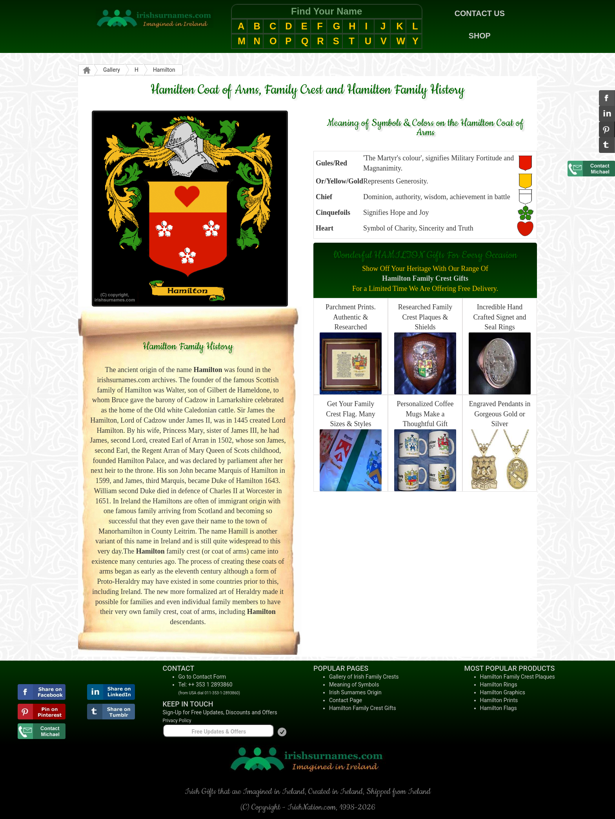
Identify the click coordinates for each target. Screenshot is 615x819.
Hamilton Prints (499, 700)
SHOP (480, 35)
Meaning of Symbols (354, 684)
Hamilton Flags (498, 708)
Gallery (111, 70)
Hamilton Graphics (502, 692)
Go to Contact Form (202, 677)
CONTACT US (480, 13)
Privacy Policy (177, 720)
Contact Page (345, 700)
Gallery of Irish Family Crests (364, 677)
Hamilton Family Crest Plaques (517, 677)
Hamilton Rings (498, 684)
